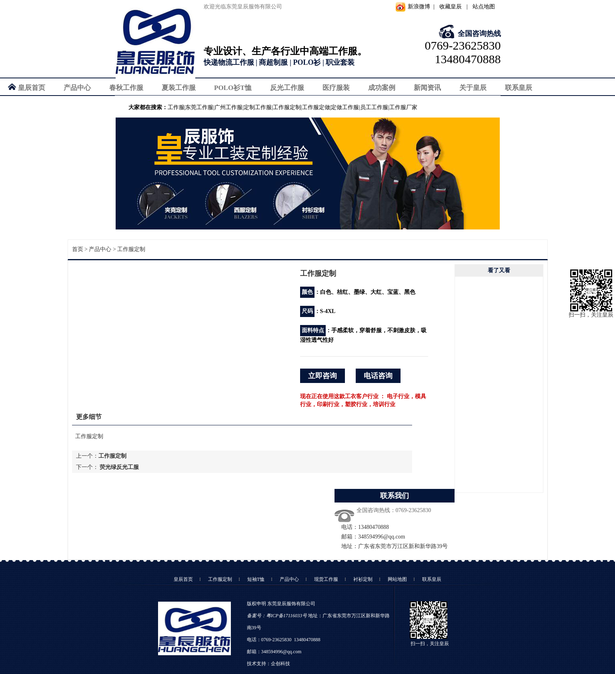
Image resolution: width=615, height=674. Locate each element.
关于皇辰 (473, 88)
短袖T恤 (255, 579)
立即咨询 (322, 376)
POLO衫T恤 (233, 88)
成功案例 (381, 88)
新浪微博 (419, 7)
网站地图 (397, 579)
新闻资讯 (427, 88)
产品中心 (77, 88)
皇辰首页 (31, 88)
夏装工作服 (179, 88)
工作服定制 (131, 249)
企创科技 (280, 663)
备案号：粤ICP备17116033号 (277, 615)
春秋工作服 (126, 88)
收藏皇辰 (450, 7)
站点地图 (484, 7)
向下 (499, 487)
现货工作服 (326, 579)
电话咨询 (378, 376)
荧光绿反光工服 (119, 467)
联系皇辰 (518, 88)
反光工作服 (287, 88)
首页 (77, 249)
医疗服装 (336, 88)
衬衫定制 (363, 579)
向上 (499, 283)
